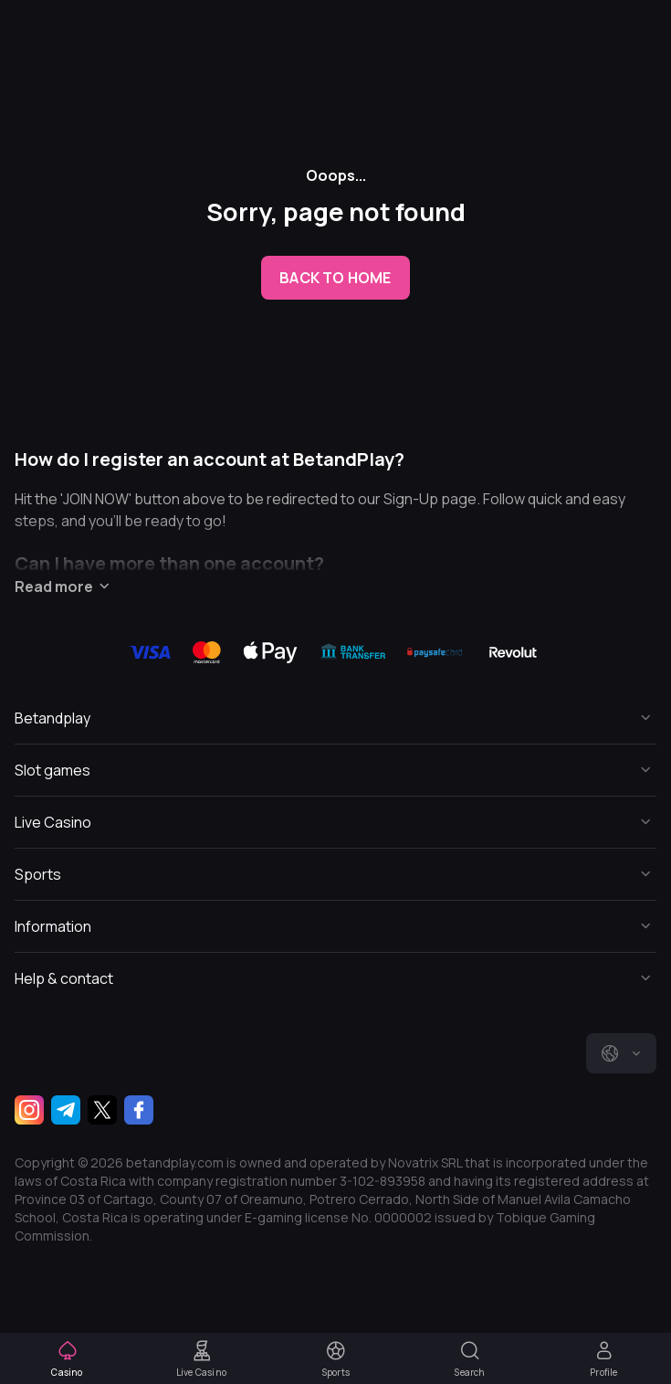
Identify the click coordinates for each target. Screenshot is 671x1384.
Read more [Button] (65, 586)
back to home (335, 278)
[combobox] (621, 1053)
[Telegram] (65, 1110)
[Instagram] (29, 1110)
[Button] (335, 718)
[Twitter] (102, 1110)
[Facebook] (138, 1110)
